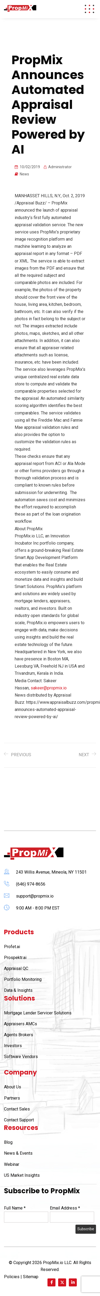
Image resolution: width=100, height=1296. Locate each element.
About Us (12, 1086)
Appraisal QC (16, 968)
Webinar (11, 1164)
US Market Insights (22, 1175)
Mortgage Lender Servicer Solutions (37, 1012)
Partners (12, 1098)
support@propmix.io (35, 896)
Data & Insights (18, 990)
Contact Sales (17, 1109)
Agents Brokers (18, 1034)
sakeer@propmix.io (49, 687)
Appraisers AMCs (20, 1023)
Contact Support (19, 1119)
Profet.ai (12, 946)
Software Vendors (21, 1056)
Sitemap (30, 1276)
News (24, 174)
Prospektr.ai (15, 957)
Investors (13, 1045)
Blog (8, 1142)
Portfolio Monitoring (23, 979)
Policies (11, 1276)
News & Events (18, 1153)
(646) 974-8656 (30, 884)
